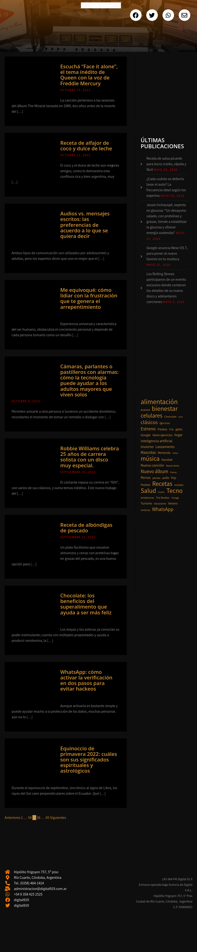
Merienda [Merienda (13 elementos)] (164, 453)
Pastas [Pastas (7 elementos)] (173, 472)
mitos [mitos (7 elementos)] (175, 453)
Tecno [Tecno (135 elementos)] (174, 490)
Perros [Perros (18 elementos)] (145, 477)
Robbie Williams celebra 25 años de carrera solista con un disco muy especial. (89, 457)
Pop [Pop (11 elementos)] (173, 478)
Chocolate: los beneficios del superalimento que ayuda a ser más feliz (85, 604)
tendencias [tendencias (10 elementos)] (147, 498)
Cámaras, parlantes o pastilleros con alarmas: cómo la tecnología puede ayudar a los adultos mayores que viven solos (89, 380)
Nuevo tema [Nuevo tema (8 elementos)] (172, 465)
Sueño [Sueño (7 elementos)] (161, 492)
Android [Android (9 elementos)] (145, 410)
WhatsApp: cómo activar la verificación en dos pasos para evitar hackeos (86, 680)
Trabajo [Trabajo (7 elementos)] (175, 497)
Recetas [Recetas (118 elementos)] (162, 483)
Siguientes (58, 817)
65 (47, 817)
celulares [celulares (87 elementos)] (151, 415)
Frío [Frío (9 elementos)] (171, 429)
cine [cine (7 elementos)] (180, 416)
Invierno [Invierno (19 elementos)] (147, 446)
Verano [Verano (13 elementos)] (173, 503)
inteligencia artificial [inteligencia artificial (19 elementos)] (156, 440)
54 (30, 817)
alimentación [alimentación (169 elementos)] (159, 401)
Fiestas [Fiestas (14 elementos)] (162, 429)
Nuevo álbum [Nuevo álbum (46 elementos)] (154, 471)
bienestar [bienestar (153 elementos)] (165, 408)
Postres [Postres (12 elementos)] (145, 485)
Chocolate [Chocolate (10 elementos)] (170, 416)
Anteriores (12, 817)
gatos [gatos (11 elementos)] (178, 429)
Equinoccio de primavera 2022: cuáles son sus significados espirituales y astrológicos (88, 759)
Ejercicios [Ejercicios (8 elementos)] (165, 423)
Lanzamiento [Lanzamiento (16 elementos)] (165, 446)
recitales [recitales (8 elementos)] (179, 485)
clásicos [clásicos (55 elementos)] (149, 422)
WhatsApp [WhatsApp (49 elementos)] (162, 509)
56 (39, 817)
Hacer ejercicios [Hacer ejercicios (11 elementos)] (162, 435)
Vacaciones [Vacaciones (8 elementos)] (160, 503)
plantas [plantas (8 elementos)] (157, 478)
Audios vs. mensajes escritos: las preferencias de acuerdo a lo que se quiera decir (85, 224)
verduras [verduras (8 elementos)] (145, 510)
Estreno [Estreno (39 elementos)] (148, 429)
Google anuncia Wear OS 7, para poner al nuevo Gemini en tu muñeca (166, 253)
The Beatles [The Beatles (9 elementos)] (162, 497)
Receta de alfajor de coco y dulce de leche (86, 145)
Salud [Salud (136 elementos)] (148, 490)
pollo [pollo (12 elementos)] (165, 478)
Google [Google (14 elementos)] (146, 435)
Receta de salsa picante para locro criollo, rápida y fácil (166, 164)
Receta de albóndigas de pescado (86, 527)
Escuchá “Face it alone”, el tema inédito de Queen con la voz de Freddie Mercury (89, 75)
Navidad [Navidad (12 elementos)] (167, 460)
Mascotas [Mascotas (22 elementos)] (148, 452)
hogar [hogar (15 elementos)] (178, 435)
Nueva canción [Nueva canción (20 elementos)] (152, 465)
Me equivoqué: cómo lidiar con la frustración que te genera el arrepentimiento (88, 298)
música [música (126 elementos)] (150, 458)
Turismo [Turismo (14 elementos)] (146, 503)
